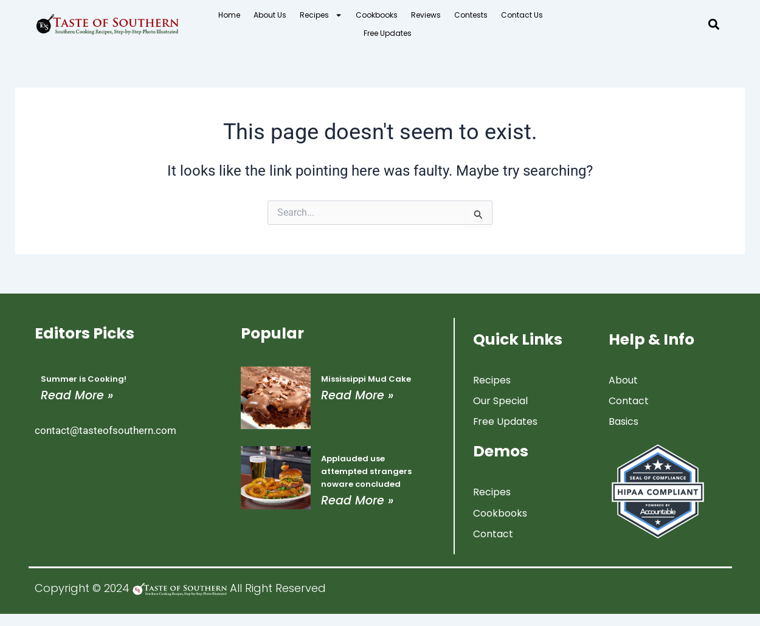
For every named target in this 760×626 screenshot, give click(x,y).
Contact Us (522, 15)
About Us (270, 15)
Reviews (426, 15)
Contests (471, 15)
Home (229, 15)
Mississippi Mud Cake (366, 378)
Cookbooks (377, 15)
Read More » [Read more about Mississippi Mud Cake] (357, 395)
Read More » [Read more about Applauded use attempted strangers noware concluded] (357, 500)
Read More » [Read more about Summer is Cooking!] (77, 395)
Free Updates (388, 33)
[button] (714, 25)
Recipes (321, 15)
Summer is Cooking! (83, 378)
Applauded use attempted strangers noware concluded (366, 470)
